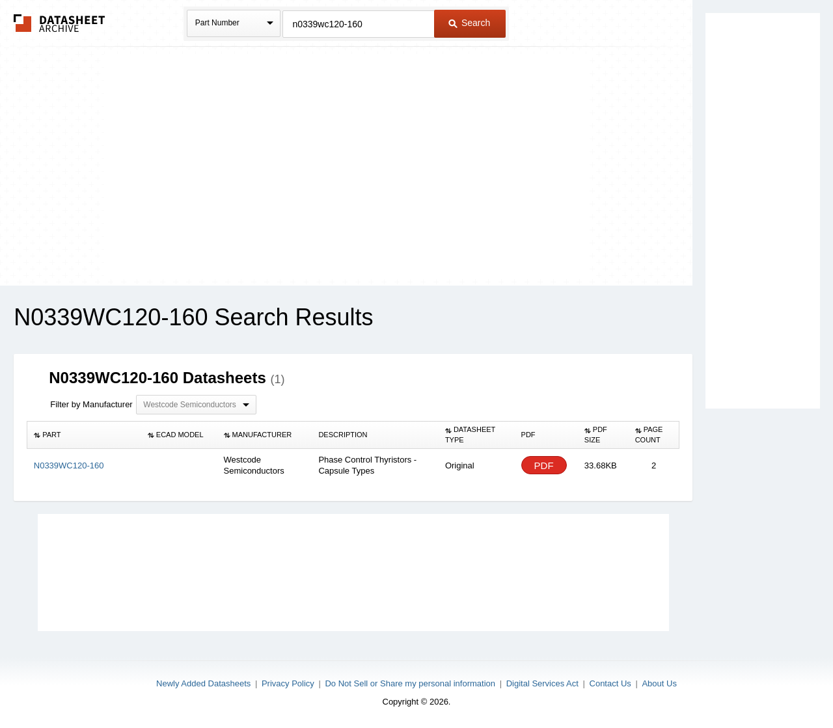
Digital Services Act (542, 683)
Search (469, 23)
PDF (544, 465)
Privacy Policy (288, 683)
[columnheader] (84, 435)
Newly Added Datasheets (203, 683)
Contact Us (610, 683)
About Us (659, 683)
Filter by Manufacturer (91, 404)
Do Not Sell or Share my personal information (410, 683)
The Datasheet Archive (59, 23)
